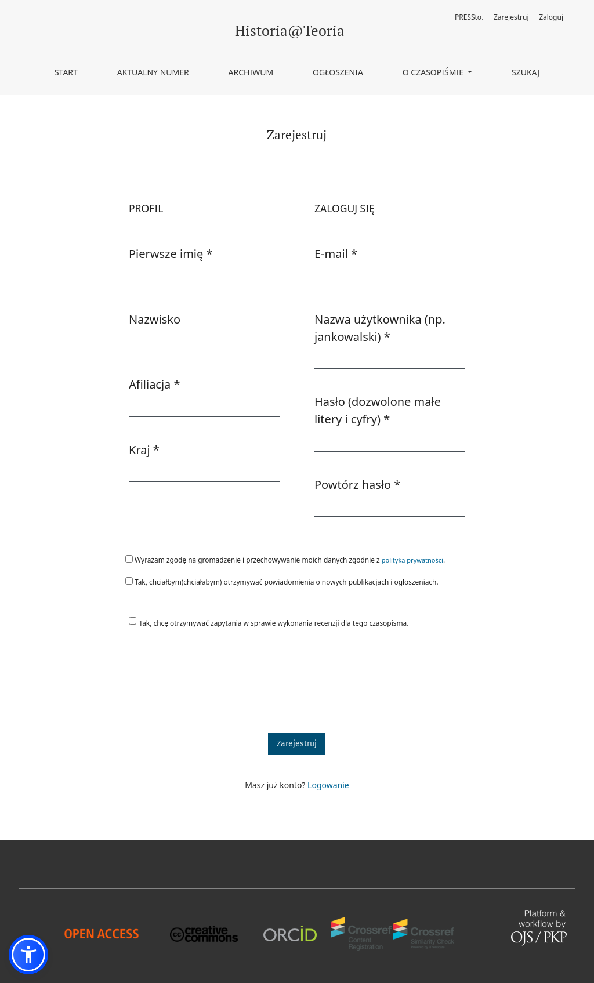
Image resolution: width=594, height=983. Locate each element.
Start (66, 72)
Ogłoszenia (338, 72)
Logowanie (328, 784)
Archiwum (251, 72)
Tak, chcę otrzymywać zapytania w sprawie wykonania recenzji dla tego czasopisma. (274, 622)
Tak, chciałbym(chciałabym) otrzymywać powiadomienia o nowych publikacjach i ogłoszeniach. (282, 581)
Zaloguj (551, 17)
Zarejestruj (511, 17)
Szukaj (525, 72)
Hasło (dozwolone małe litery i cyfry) (382, 410)
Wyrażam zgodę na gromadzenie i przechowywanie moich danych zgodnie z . (285, 559)
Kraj (144, 449)
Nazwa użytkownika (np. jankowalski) (382, 327)
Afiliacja (154, 384)
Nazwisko (154, 319)
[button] (28, 954)
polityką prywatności (412, 560)
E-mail (335, 253)
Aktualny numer (153, 72)
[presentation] (208, 686)
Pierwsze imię (171, 253)
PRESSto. (469, 17)
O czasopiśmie (434, 72)
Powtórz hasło (357, 484)
